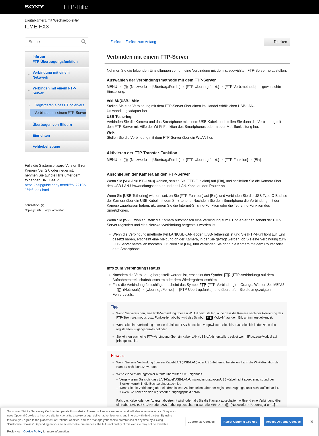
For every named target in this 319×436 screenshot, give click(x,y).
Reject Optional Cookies (240, 425)
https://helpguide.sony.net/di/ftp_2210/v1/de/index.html (55, 187)
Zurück (116, 42)
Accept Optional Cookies (283, 425)
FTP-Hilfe (76, 7)
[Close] (312, 425)
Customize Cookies (201, 425)
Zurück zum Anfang (141, 42)
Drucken (280, 42)
